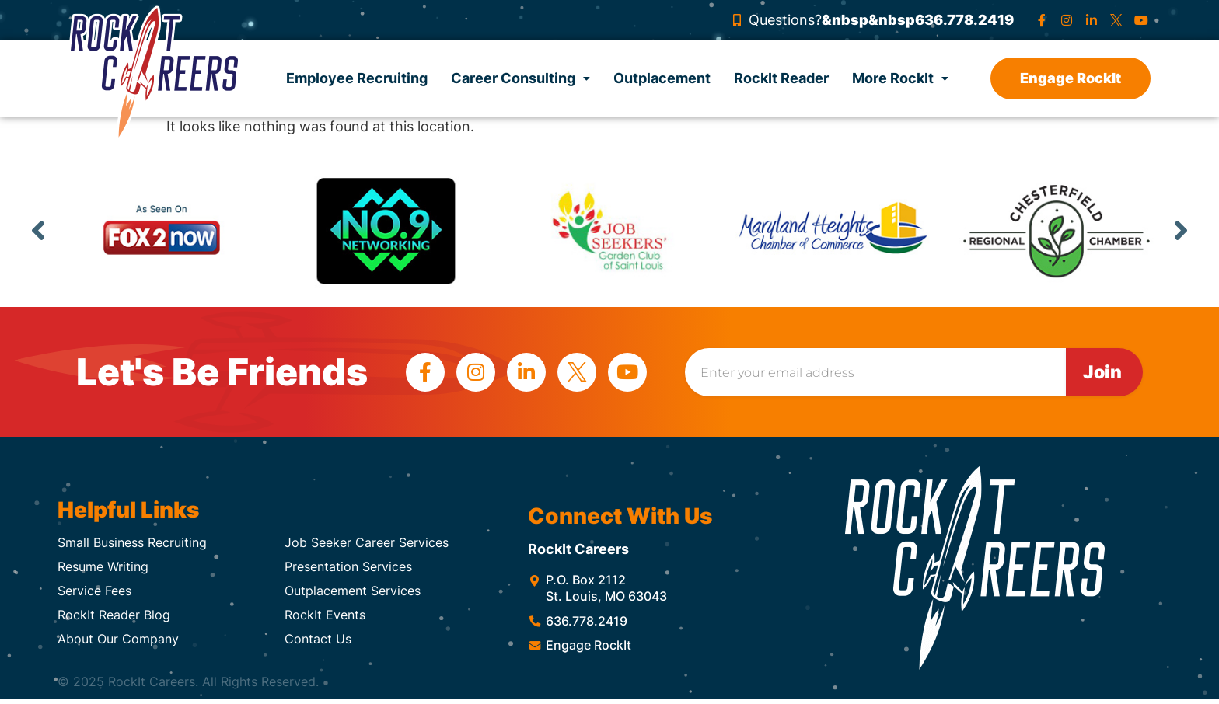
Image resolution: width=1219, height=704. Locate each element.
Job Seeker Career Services (367, 542)
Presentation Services (348, 566)
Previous (38, 230)
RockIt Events (325, 614)
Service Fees (94, 590)
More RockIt (900, 78)
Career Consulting (520, 78)
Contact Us (318, 639)
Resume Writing (103, 566)
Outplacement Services (353, 590)
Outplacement (662, 78)
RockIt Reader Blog (114, 614)
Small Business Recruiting (132, 542)
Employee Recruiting (357, 78)
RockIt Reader (781, 78)
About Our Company (118, 639)
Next (1181, 230)
